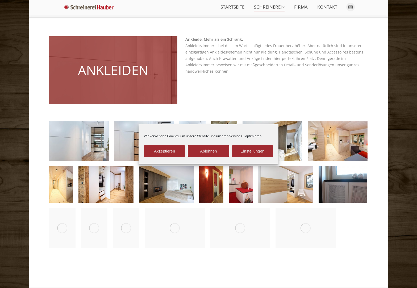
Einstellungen (252, 151)
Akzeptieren (164, 151)
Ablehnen (208, 151)
